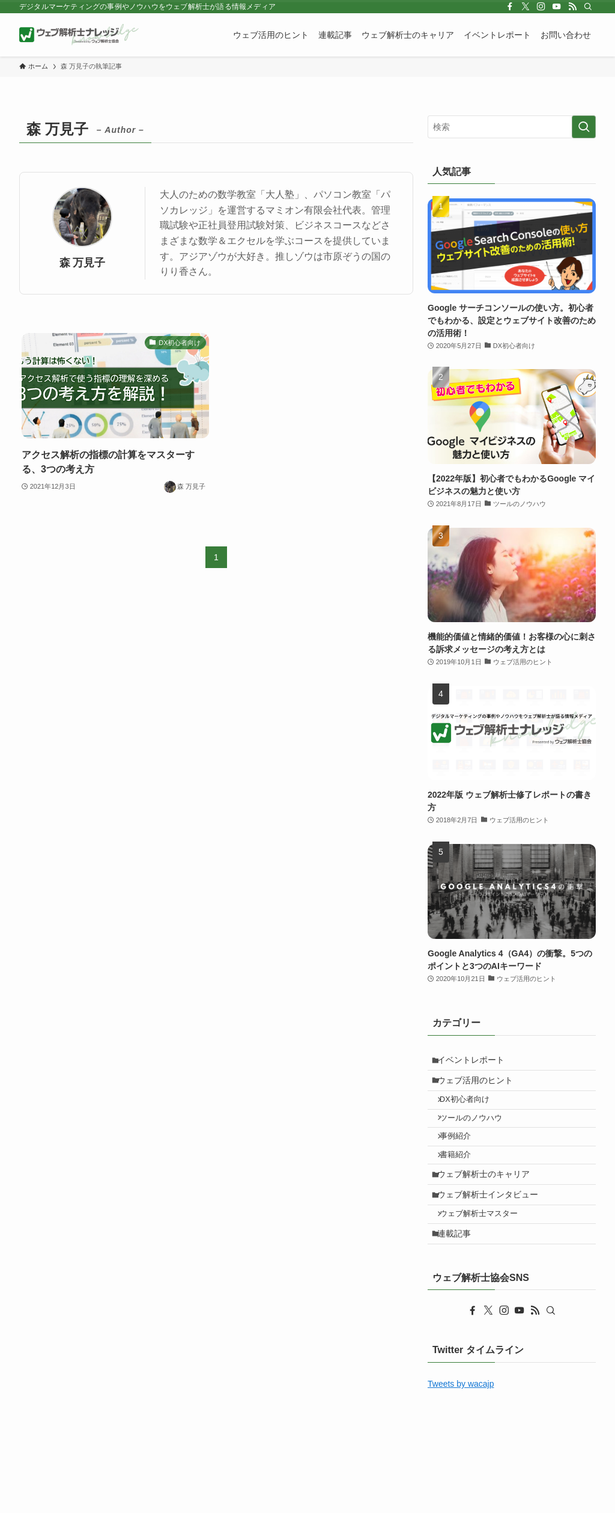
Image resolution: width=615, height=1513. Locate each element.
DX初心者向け (472, 1111)
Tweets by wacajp (461, 1427)
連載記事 (459, 1274)
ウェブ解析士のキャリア (489, 1202)
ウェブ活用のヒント (480, 1087)
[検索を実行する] (584, 126)
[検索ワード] (512, 126)
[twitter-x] (525, 6)
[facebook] (510, 6)
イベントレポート (476, 1062)
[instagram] (541, 6)
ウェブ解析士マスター (486, 1251)
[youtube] (557, 6)
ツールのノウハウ (478, 1133)
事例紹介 (462, 1156)
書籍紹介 (462, 1178)
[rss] (572, 6)
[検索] (588, 6)
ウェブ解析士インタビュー (493, 1227)
